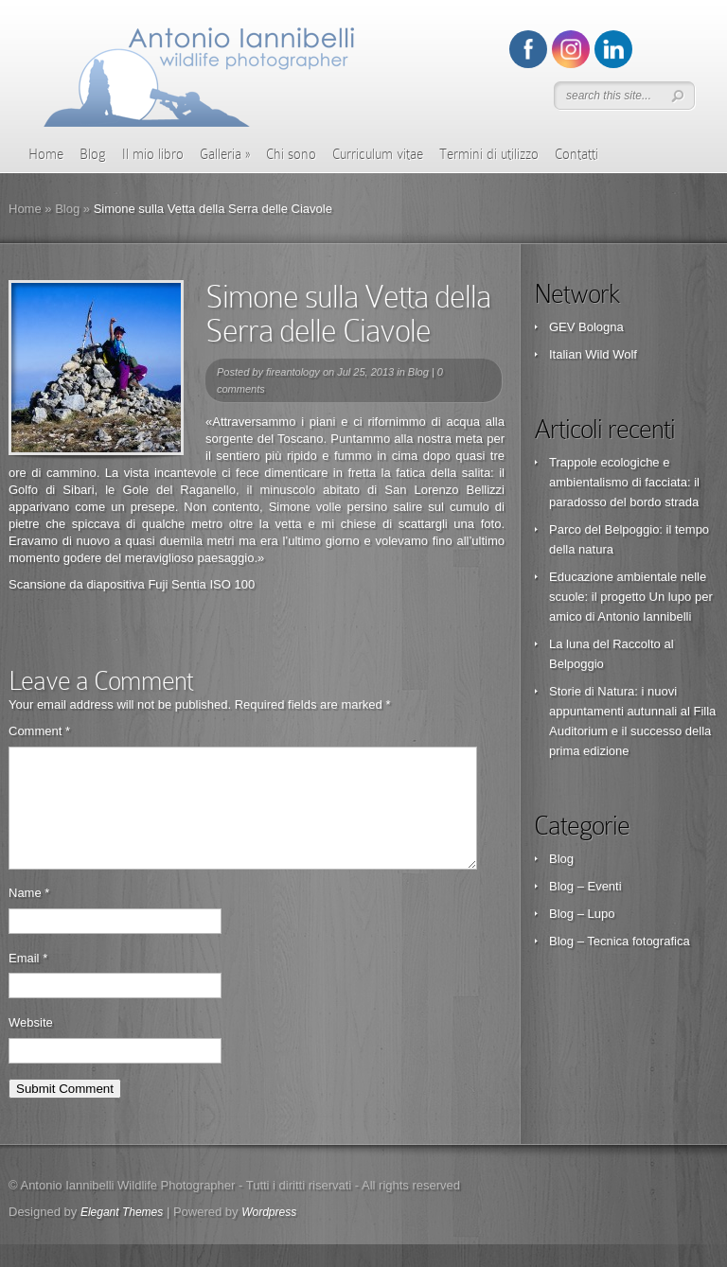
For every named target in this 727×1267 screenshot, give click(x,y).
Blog (93, 154)
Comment (39, 731)
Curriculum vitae (377, 154)
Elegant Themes (121, 1234)
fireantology (293, 372)
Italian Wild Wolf (593, 354)
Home (45, 154)
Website (31, 1045)
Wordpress (268, 1234)
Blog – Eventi (585, 886)
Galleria (225, 154)
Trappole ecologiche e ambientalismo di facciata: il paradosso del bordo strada (624, 482)
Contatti (576, 154)
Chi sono (291, 154)
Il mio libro (153, 154)
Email (28, 981)
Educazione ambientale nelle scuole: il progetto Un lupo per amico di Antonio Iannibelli (631, 597)
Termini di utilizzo (489, 154)
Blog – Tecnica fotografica (619, 941)
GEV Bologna (586, 327)
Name (29, 915)
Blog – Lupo (581, 913)
